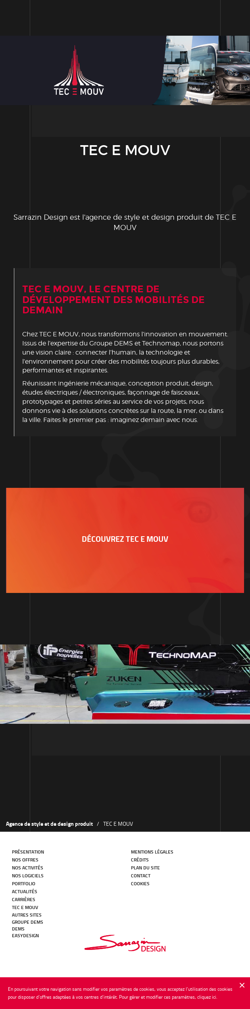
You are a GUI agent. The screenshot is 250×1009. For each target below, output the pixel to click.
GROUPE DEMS (27, 922)
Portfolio (23, 883)
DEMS (18, 928)
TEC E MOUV (25, 907)
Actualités (24, 891)
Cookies (140, 883)
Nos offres (25, 859)
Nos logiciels (28, 875)
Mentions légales (152, 851)
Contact (140, 875)
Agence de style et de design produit (49, 823)
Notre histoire (47, 17)
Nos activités (27, 867)
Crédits (140, 859)
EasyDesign (25, 935)
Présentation (28, 851)
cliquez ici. (207, 997)
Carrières (23, 899)
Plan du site (145, 867)
